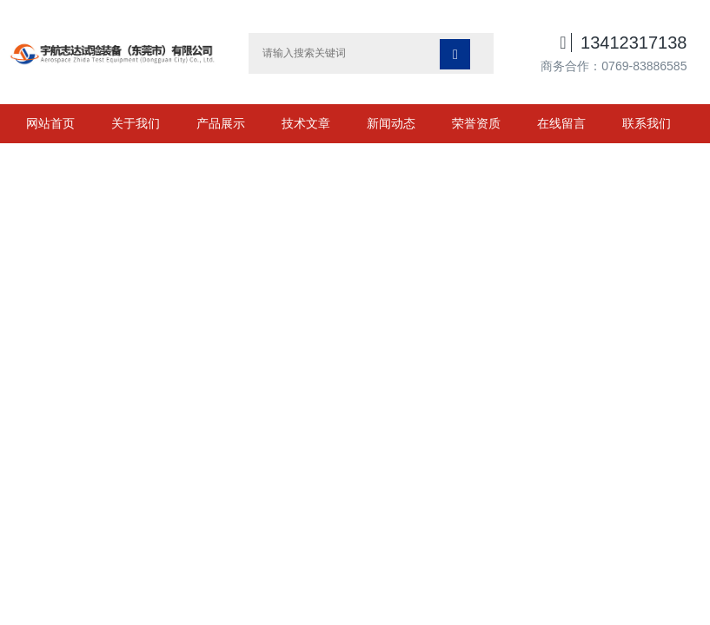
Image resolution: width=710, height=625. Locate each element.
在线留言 (561, 123)
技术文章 (306, 123)
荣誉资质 (476, 123)
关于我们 (135, 123)
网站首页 (50, 123)
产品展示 (220, 123)
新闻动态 (391, 123)
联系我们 (646, 123)
